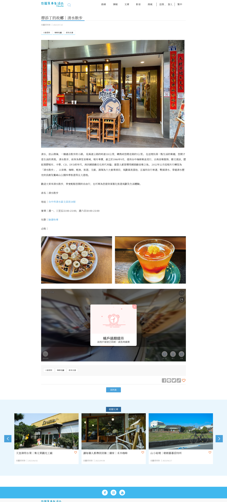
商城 (150, 4)
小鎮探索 (46, 32)
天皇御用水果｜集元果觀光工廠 (36, 453)
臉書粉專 (53, 219)
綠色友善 (69, 32)
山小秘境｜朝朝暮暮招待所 (168, 453)
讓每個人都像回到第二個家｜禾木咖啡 (107, 453)
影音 (138, 4)
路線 (103, 4)
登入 (170, 4)
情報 (115, 4)
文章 (127, 4)
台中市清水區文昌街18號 (62, 201)
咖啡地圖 (58, 32)
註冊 (161, 4)
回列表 (113, 390)
